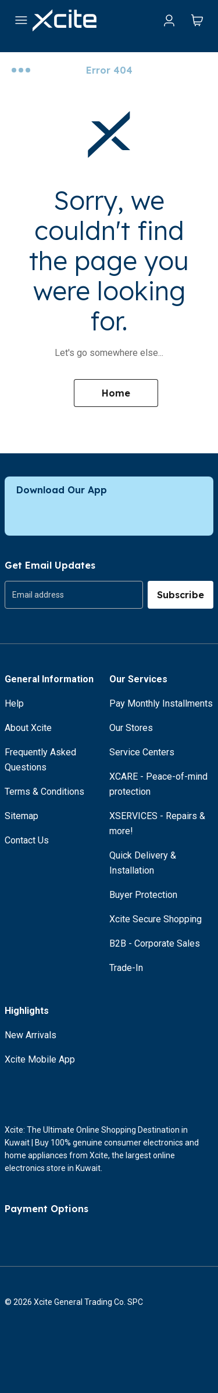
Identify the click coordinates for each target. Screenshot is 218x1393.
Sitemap (21, 815)
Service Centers (141, 752)
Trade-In (126, 967)
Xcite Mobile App (40, 1059)
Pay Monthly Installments (161, 703)
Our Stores (131, 727)
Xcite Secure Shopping (155, 919)
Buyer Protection (143, 894)
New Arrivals (30, 1035)
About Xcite (28, 727)
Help (14, 703)
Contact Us (27, 840)
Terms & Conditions (44, 791)
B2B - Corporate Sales (154, 943)
